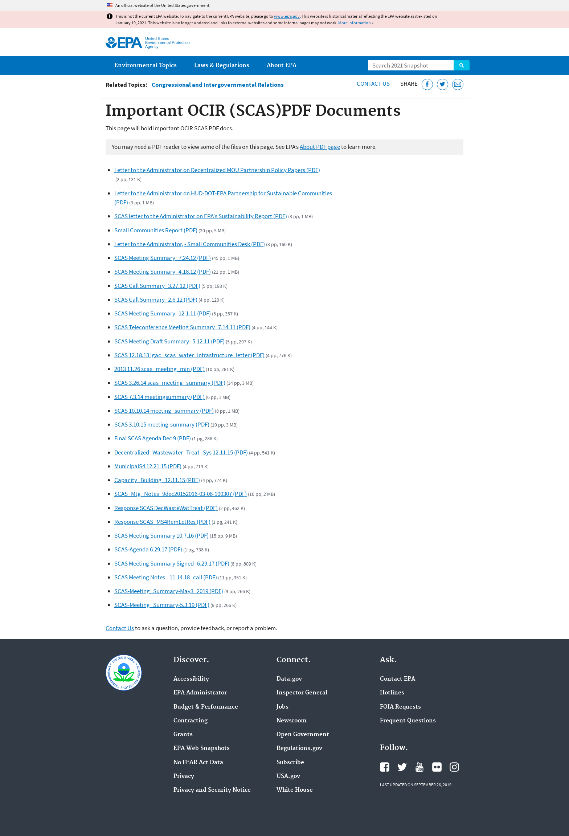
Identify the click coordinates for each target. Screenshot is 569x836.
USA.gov (288, 776)
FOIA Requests (400, 707)
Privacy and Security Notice (212, 790)
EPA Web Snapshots (201, 748)
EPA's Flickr (437, 767)
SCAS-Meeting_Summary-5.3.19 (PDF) (161, 605)
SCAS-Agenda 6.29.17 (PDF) (148, 549)
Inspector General (302, 693)
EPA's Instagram (454, 767)
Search (462, 65)
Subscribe (290, 762)
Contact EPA (397, 679)
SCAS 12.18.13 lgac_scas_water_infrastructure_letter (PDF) (189, 355)
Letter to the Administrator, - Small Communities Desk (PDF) (189, 244)
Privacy (183, 776)
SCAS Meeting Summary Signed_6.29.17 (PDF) (171, 563)
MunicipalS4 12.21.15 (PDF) (147, 466)
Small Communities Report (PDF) (155, 230)
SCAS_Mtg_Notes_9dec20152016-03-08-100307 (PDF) (180, 494)
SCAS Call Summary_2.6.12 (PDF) (155, 299)
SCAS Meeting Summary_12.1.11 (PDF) (162, 313)
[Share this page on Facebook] (427, 84)
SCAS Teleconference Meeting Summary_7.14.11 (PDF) (182, 327)
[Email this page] (457, 84)
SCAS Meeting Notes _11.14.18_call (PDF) (165, 577)
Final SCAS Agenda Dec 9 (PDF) (152, 438)
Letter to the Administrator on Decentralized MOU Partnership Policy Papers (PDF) (217, 170)
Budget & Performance (205, 707)
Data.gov (289, 679)
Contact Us (373, 83)
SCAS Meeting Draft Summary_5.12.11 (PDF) (169, 341)
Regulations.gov (299, 748)
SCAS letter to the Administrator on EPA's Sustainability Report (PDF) (200, 216)
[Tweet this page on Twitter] (442, 84)
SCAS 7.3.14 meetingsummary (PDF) (159, 397)
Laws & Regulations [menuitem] (221, 65)
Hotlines (392, 693)
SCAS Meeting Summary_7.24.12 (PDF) (162, 258)
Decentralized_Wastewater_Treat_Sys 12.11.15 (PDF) (181, 452)
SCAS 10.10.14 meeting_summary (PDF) (164, 411)
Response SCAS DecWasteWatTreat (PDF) (166, 508)
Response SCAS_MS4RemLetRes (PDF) (162, 522)
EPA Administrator (200, 693)
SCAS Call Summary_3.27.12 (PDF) (157, 286)
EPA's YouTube (419, 767)
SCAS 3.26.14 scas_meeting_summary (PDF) (169, 383)
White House (295, 790)
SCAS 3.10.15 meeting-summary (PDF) (161, 424)
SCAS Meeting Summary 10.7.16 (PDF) (161, 535)
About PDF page (320, 147)
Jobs (282, 707)
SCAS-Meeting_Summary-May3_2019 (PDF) (168, 591)
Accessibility (191, 679)
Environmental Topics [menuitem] (145, 65)
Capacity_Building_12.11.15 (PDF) (157, 480)
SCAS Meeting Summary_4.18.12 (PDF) (162, 272)
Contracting (190, 721)
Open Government (303, 734)
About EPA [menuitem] (281, 65)
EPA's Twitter (402, 767)
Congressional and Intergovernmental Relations (218, 85)
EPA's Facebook (384, 767)
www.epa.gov (287, 16)
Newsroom (292, 721)
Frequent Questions (408, 721)
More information (354, 22)
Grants (183, 734)
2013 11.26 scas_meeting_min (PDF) (159, 369)
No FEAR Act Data (198, 762)
